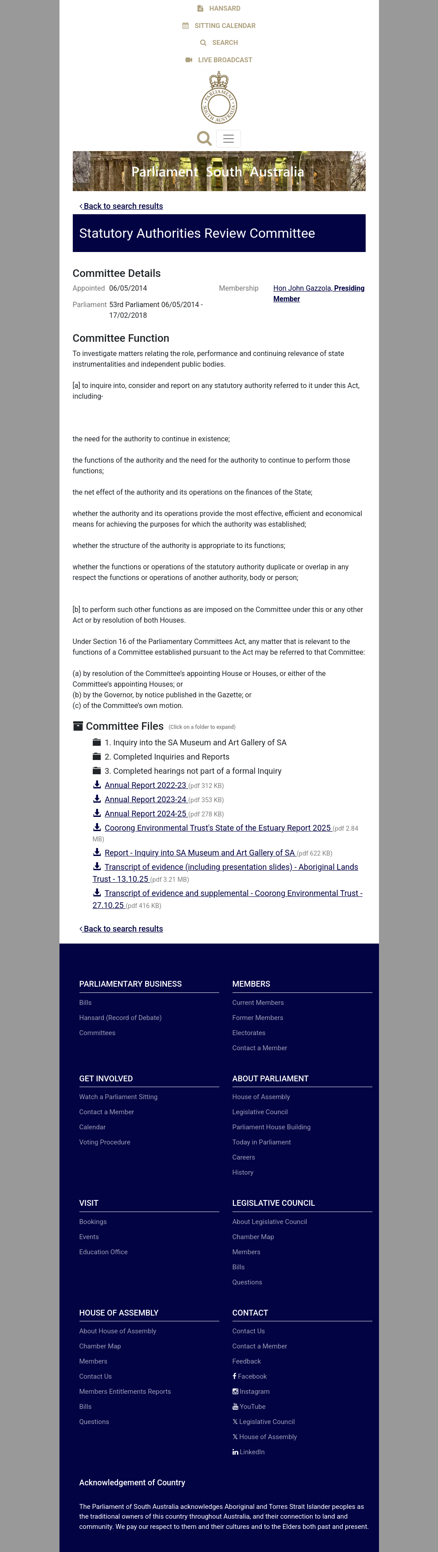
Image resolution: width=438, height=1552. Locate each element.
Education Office (103, 1252)
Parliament (90, 304)
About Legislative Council (270, 1222)
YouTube (249, 1407)
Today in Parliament (262, 1142)
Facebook (250, 1376)
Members (246, 1252)
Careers (244, 1157)
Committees (97, 1033)
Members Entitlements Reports (125, 1392)
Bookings (93, 1222)
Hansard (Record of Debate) (120, 1018)
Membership (237, 288)
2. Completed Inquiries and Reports (161, 756)
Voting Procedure (104, 1142)
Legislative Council (260, 1112)
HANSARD (219, 8)
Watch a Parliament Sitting (118, 1097)
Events (89, 1237)
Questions (247, 1282)
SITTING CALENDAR (219, 26)
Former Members (258, 1018)
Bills (85, 1003)
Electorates (249, 1033)
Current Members (258, 1003)
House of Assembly (261, 1097)
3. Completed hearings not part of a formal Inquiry (187, 771)
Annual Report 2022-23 (146, 785)
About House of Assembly (118, 1331)
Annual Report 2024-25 (146, 813)
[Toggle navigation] (228, 139)
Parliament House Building (272, 1127)
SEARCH (219, 43)
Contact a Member (260, 1048)
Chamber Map (253, 1237)
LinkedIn (249, 1452)
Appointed (89, 288)
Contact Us (95, 1376)
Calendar (92, 1127)
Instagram (251, 1392)
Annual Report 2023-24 (146, 799)
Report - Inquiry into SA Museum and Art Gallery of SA (201, 852)
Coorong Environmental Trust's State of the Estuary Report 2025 (219, 827)
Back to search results (121, 206)
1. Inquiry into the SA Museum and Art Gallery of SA (190, 742)
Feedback (247, 1361)
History (243, 1172)
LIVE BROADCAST (219, 60)
